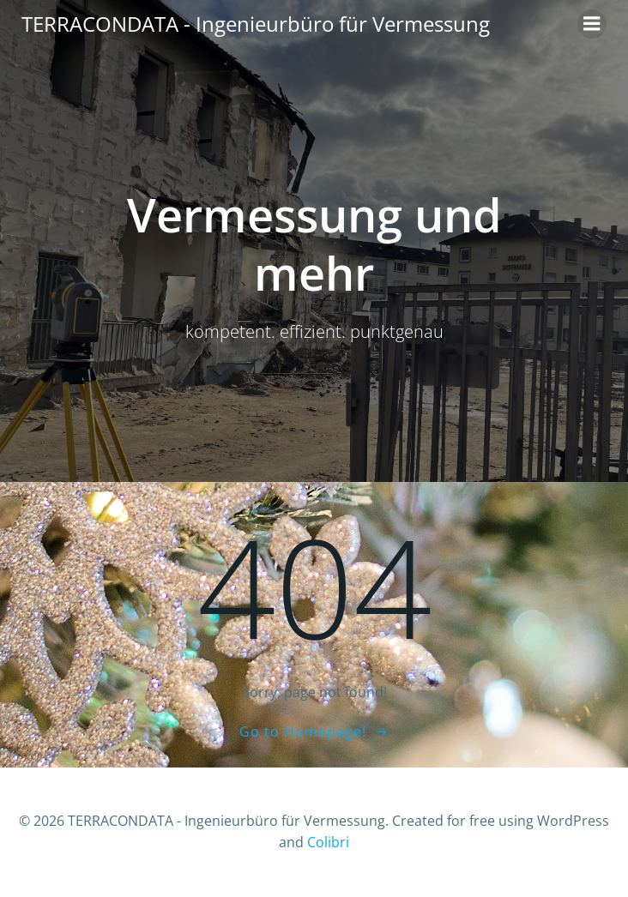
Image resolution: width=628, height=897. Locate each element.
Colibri (328, 842)
